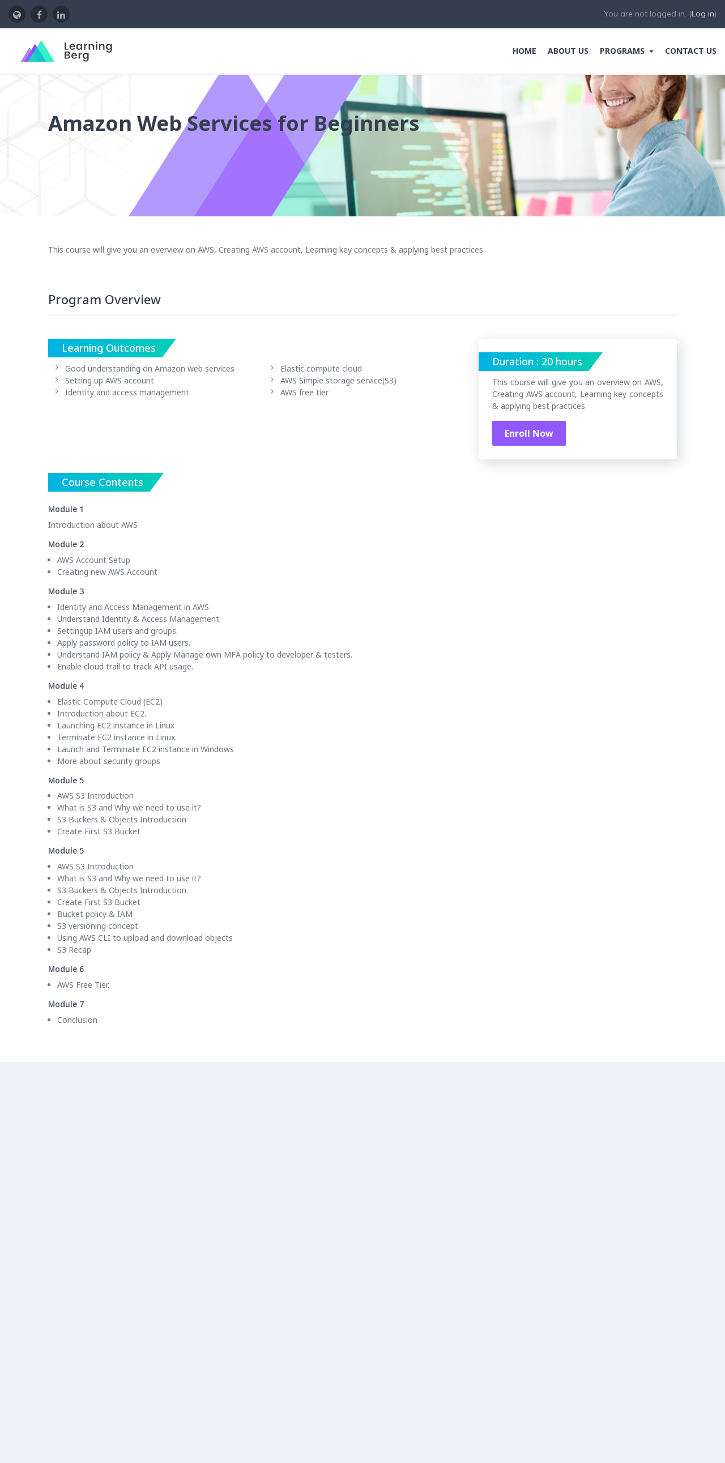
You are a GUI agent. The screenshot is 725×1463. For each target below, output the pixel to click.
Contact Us (691, 50)
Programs (623, 50)
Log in (703, 13)
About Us (568, 50)
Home (524, 50)
